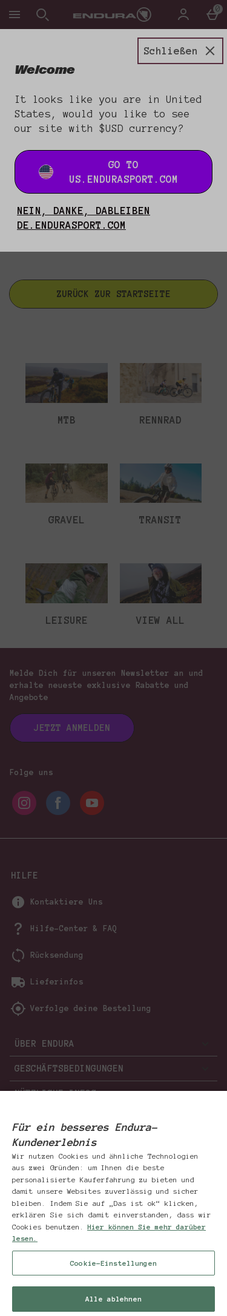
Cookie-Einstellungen (113, 1280)
